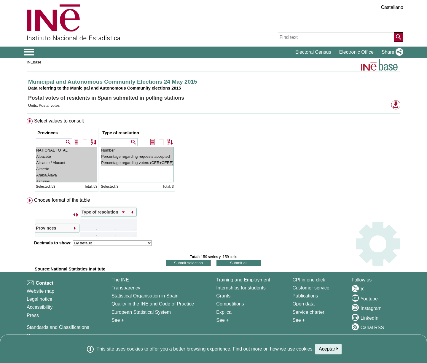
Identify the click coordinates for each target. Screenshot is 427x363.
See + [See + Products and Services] (298, 320)
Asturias (66, 181)
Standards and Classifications (58, 327)
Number (137, 150)
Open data (303, 303)
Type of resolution (120, 132)
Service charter (308, 312)
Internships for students (240, 287)
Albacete (66, 156)
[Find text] (336, 37)
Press (33, 315)
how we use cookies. (292, 348)
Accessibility (39, 307)
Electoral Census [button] (313, 52)
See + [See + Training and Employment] (222, 320)
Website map (40, 291)
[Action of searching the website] (398, 37)
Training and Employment (243, 279)
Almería (66, 169)
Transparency (125, 287)
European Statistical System (141, 312)
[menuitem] (213, 156)
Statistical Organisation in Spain (145, 295)
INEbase (34, 62)
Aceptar (328, 348)
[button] (391, 52)
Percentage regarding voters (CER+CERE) (137, 163)
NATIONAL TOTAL (66, 150)
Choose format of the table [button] (62, 200)
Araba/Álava (66, 175)
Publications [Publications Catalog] (305, 295)
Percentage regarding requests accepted (137, 156)
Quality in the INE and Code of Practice (152, 303)
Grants (223, 295)
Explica (224, 312)
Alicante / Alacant (66, 163)
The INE (120, 279)
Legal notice (39, 299)
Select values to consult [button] (59, 120)
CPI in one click (308, 279)
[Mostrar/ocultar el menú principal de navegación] (29, 52)
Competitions (230, 303)
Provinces (47, 132)
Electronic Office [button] (356, 52)
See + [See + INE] (117, 320)
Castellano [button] (392, 7)
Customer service (310, 287)
